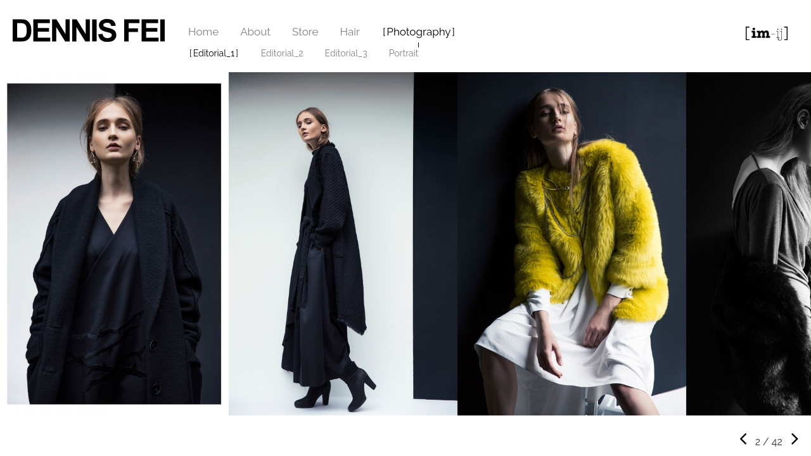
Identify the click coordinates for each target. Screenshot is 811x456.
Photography (418, 31)
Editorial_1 (214, 53)
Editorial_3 (346, 53)
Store (305, 31)
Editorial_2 (282, 53)
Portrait (404, 53)
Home (203, 31)
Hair (350, 31)
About (255, 31)
